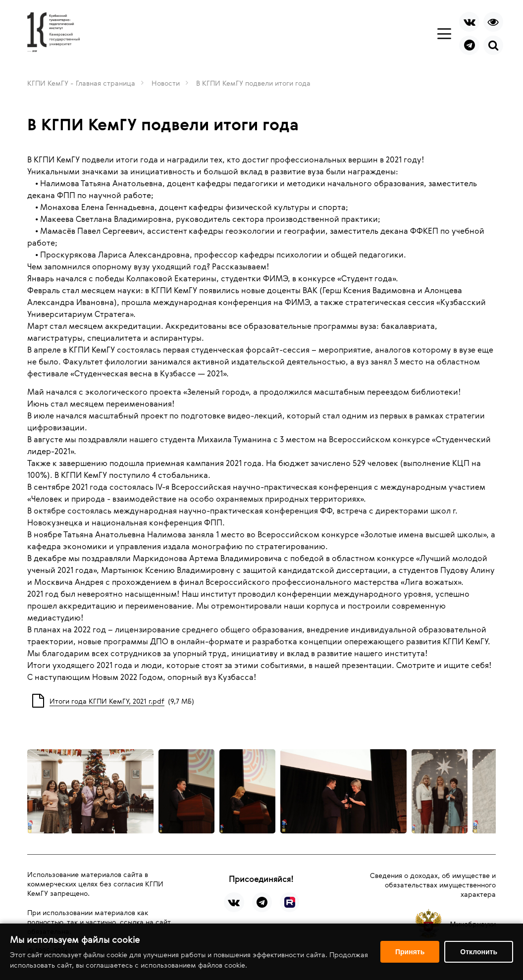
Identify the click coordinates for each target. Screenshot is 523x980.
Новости (166, 83)
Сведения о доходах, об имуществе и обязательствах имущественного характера (433, 885)
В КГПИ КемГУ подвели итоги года (253, 83)
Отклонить (478, 952)
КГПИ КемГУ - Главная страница (81, 83)
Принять (409, 952)
